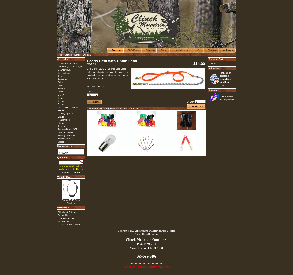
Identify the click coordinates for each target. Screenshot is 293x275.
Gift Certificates (65, 73)
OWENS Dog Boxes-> (68, 107)
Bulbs (60, 92)
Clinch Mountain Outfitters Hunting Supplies (155, 231)
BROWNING (71, 153)
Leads (77, 55)
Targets (61, 126)
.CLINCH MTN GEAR (68, 63)
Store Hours (63, 221)
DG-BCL (87, 55)
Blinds (61, 85)
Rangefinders (64, 120)
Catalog (68, 55)
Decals (61, 104)
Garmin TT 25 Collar (71, 200)
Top (60, 55)
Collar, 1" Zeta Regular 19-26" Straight (146, 131)
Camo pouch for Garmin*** (186, 131)
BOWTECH (71, 150)
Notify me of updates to (225, 79)
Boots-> (61, 88)
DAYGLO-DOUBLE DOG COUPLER (186, 154)
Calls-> (61, 95)
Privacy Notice (64, 215)
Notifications (215, 68)
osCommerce (152, 234)
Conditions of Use (66, 218)
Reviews (213, 90)
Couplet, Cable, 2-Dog (146, 154)
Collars (61, 101)
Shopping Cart (216, 59)
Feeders (62, 110)
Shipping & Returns (67, 212)
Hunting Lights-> (65, 113)
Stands (61, 123)
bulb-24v (107, 154)
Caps (60, 98)
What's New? (63, 177)
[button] (115, 50)
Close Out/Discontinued (69, 224)
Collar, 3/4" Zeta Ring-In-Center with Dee (107, 131)
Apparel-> (62, 79)
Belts (60, 82)
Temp (60, 76)
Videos (61, 142)
